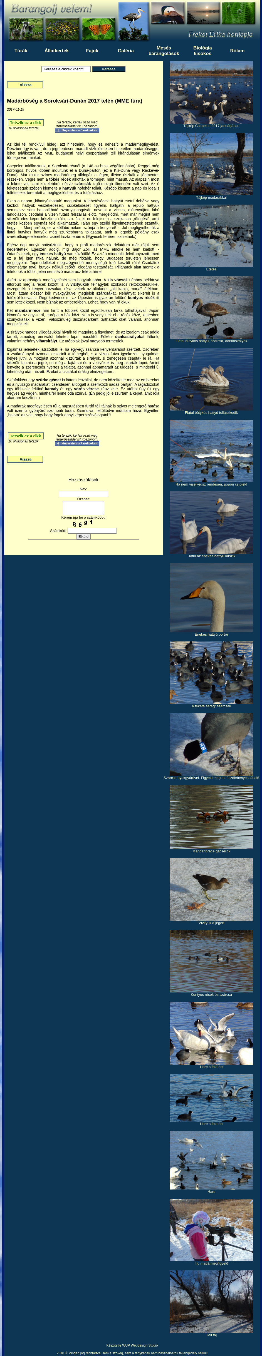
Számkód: (58, 533)
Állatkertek (57, 50)
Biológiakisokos (202, 50)
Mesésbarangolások (164, 50)
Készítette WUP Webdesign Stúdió (132, 1345)
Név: (83, 489)
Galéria (126, 50)
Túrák (20, 50)
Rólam (237, 50)
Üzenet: (83, 499)
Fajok (92, 50)
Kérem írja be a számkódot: (83, 520)
